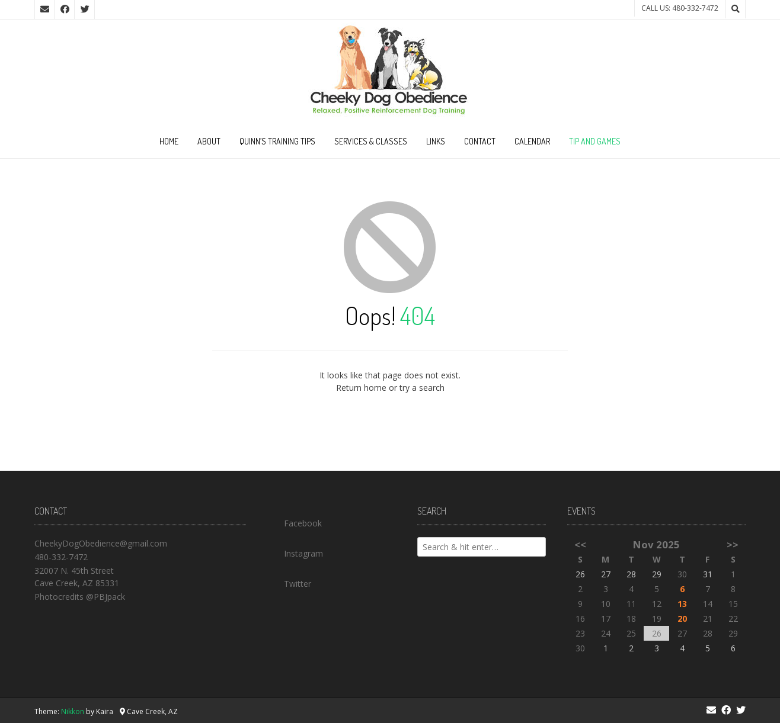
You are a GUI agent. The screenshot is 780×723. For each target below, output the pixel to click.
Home (168, 141)
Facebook (294, 520)
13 (682, 603)
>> (733, 544)
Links (435, 141)
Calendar (532, 141)
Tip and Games (595, 141)
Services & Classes (370, 141)
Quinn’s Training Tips (277, 141)
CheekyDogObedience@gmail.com (100, 543)
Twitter (289, 581)
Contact (480, 141)
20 (682, 618)
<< (580, 544)
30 (682, 574)
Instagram (295, 550)
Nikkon (72, 711)
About (208, 141)
